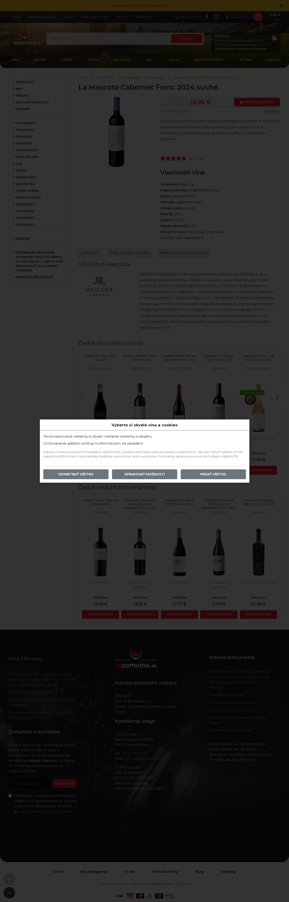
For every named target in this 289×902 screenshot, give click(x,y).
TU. (236, 456)
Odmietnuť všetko (75, 474)
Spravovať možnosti (144, 474)
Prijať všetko (213, 474)
